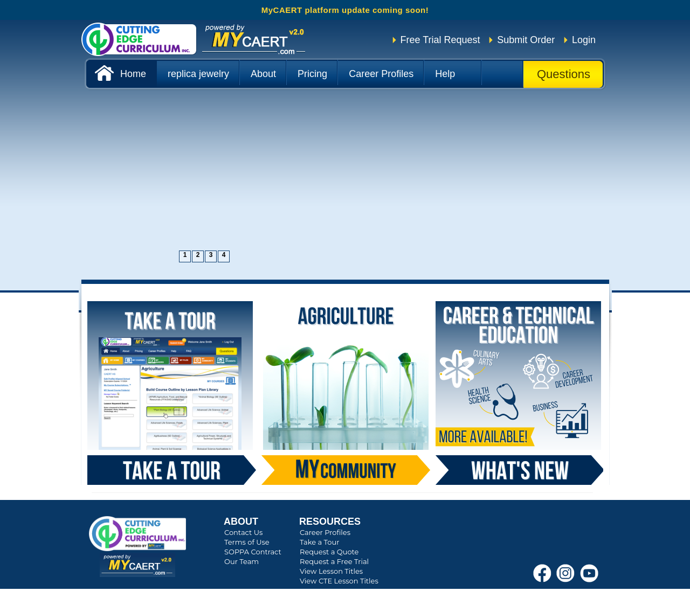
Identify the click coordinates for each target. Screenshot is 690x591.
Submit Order (526, 39)
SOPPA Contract (252, 551)
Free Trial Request (440, 39)
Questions (563, 74)
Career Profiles (325, 532)
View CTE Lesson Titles (339, 580)
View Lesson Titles (331, 571)
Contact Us (243, 532)
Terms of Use (247, 542)
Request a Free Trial (334, 561)
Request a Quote (329, 551)
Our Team (241, 561)
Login (584, 39)
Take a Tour (319, 542)
